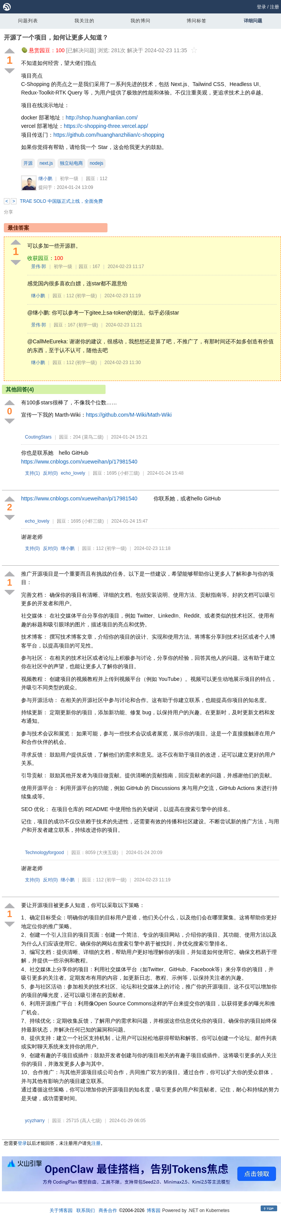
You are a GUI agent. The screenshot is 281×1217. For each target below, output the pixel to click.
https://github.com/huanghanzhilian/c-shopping (108, 135)
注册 (274, 7)
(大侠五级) (107, 852)
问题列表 (28, 20)
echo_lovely (73, 473)
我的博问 (140, 20)
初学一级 (69, 178)
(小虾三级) (129, 473)
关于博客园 (61, 1210)
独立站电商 (71, 163)
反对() (50, 473)
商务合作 (108, 1210)
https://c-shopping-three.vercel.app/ (106, 126)
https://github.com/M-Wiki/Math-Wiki (129, 415)
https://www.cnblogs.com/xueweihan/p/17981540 (79, 462)
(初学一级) (86, 295)
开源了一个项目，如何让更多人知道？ (56, 37)
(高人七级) (91, 1120)
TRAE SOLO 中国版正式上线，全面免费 (61, 201)
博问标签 (197, 20)
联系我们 (85, 1210)
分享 (8, 212)
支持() (32, 473)
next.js (46, 163)
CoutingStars (38, 437)
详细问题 (253, 20)
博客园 (153, 1210)
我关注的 (84, 20)
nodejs (96, 163)
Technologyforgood (44, 852)
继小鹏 (45, 178)
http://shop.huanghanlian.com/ (102, 117)
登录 (261, 7)
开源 (28, 163)
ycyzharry (35, 1120)
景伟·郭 (38, 266)
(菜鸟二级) (93, 437)
